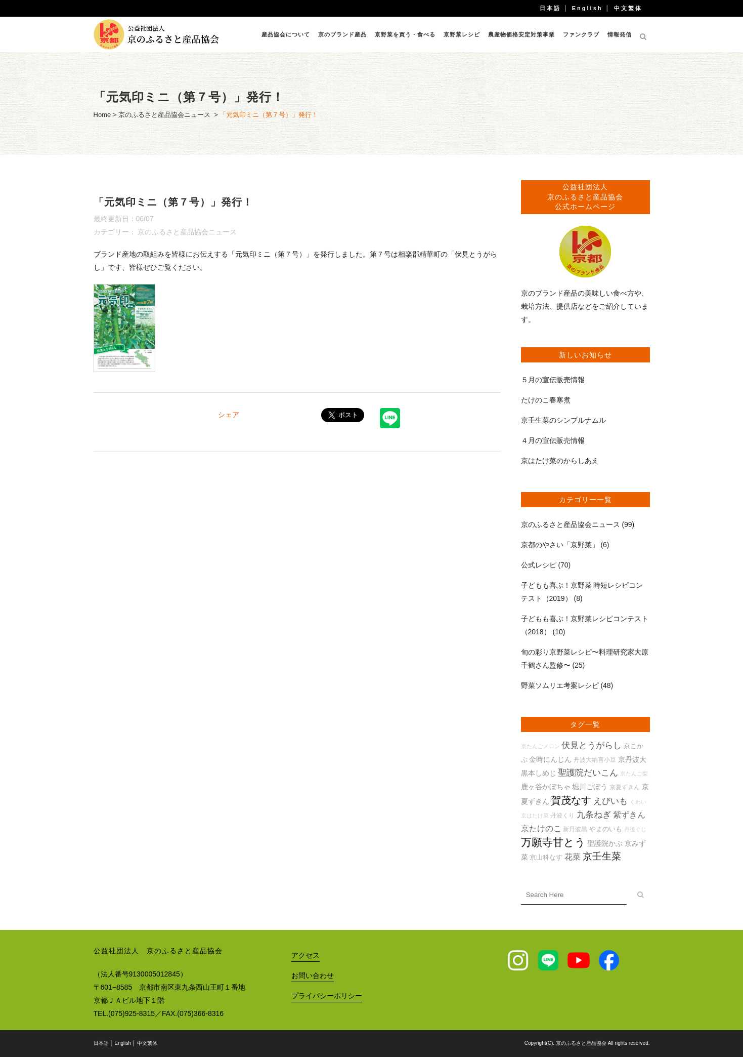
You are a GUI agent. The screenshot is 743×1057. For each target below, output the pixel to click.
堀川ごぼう (589, 787)
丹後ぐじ (635, 829)
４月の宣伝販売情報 (553, 440)
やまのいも (605, 829)
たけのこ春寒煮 (546, 400)
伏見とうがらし (591, 745)
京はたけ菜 (535, 815)
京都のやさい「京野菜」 (560, 545)
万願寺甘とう (553, 842)
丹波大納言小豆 (595, 759)
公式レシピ (538, 565)
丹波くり (562, 815)
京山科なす (546, 857)
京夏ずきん (624, 787)
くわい (638, 802)
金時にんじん (550, 759)
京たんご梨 (634, 773)
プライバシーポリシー (326, 996)
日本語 (550, 8)
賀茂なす (571, 800)
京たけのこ (541, 828)
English (587, 8)
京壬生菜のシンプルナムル (563, 420)
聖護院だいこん (588, 773)
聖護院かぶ (605, 843)
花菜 (572, 856)
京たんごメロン (540, 746)
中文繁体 (628, 8)
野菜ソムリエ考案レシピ (560, 685)
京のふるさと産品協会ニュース (164, 114)
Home (102, 114)
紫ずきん (629, 814)
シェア (228, 415)
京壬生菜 (602, 856)
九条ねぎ (594, 815)
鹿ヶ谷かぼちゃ (546, 787)
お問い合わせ (312, 975)
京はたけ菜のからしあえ (560, 461)
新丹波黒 (575, 829)
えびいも (610, 801)
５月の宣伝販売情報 (553, 380)
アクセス (305, 955)
